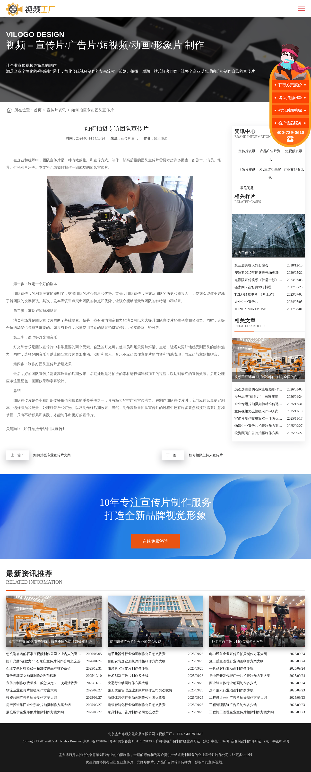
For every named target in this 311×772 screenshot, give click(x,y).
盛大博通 (65, 755)
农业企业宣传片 (246, 302)
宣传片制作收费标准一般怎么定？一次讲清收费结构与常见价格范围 (259, 418)
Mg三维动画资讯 (270, 174)
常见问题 (247, 188)
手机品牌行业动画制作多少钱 (231, 668)
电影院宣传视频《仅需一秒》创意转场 (259, 280)
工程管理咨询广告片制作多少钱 (233, 705)
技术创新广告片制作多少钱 (128, 676)
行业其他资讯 (294, 169)
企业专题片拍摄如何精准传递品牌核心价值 (259, 404)
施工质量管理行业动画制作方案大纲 (236, 661)
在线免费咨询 (155, 541)
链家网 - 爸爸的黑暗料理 (252, 287)
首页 (38, 110)
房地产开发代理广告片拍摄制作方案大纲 (239, 676)
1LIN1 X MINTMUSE (250, 309)
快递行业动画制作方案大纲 (128, 683)
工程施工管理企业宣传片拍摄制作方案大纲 (241, 712)
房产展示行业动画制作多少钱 (231, 690)
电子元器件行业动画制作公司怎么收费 (136, 654)
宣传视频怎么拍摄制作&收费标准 (259, 411)
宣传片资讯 (56, 110)
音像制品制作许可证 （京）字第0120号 (260, 741)
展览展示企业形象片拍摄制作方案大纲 (35, 712)
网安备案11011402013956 (136, 741)
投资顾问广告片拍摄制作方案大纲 (259, 433)
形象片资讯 (246, 169)
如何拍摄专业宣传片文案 (52, 455)
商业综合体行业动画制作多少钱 (233, 683)
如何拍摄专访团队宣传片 (92, 110)
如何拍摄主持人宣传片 (206, 455)
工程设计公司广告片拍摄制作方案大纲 (238, 697)
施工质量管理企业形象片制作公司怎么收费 (140, 690)
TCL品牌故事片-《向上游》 (255, 294)
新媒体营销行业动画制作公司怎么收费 (136, 697)
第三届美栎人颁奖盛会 (251, 265)
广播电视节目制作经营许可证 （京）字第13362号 (193, 741)
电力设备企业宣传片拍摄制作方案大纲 (238, 654)
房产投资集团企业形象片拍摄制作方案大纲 (38, 705)
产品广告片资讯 (270, 155)
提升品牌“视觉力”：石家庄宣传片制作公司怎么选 (259, 396)
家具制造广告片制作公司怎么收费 (133, 712)
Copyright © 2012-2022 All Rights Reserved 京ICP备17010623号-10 (69, 741)
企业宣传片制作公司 (213, 755)
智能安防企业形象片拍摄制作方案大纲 (136, 661)
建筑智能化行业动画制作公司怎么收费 (136, 705)
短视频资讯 (293, 151)
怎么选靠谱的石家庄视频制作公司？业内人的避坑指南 (259, 389)
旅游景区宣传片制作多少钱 (128, 668)
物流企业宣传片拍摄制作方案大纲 (259, 426)
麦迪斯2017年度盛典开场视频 (256, 272)
